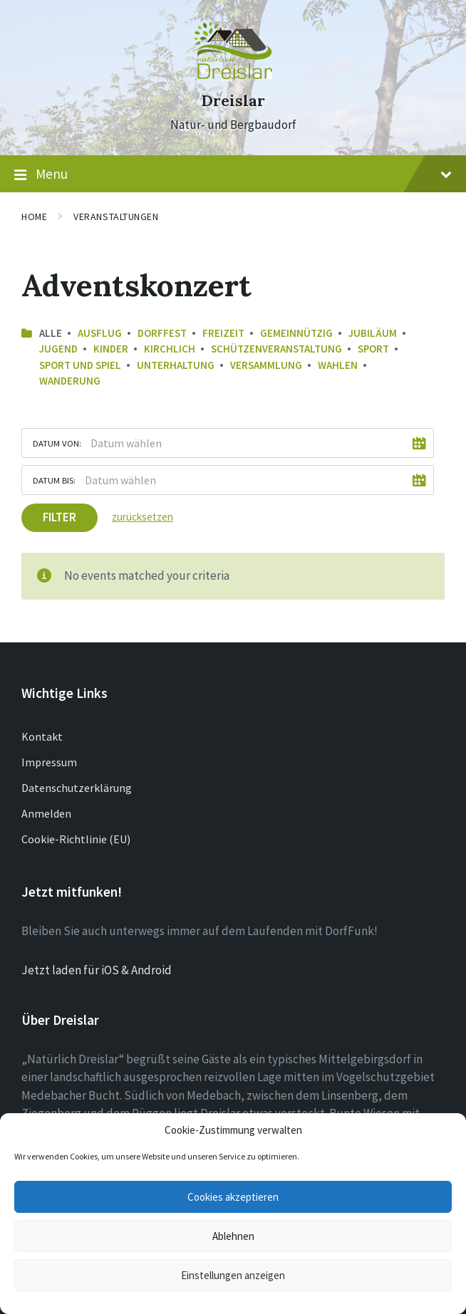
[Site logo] (233, 75)
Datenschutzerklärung (76, 788)
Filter (59, 517)
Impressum (49, 762)
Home (34, 216)
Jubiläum (372, 333)
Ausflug (100, 333)
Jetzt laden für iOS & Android (96, 970)
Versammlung (266, 365)
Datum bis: (54, 480)
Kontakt (42, 736)
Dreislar (233, 100)
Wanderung (69, 380)
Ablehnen (233, 1236)
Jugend (58, 348)
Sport (373, 348)
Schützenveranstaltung (276, 348)
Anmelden (46, 813)
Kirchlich (169, 348)
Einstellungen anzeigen (233, 1275)
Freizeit (223, 333)
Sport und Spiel (80, 365)
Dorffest (162, 333)
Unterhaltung (175, 365)
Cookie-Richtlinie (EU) (75, 839)
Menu (233, 174)
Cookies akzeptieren (233, 1197)
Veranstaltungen (115, 216)
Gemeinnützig (296, 333)
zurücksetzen (142, 516)
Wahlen (338, 365)
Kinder (110, 348)
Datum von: (57, 443)
